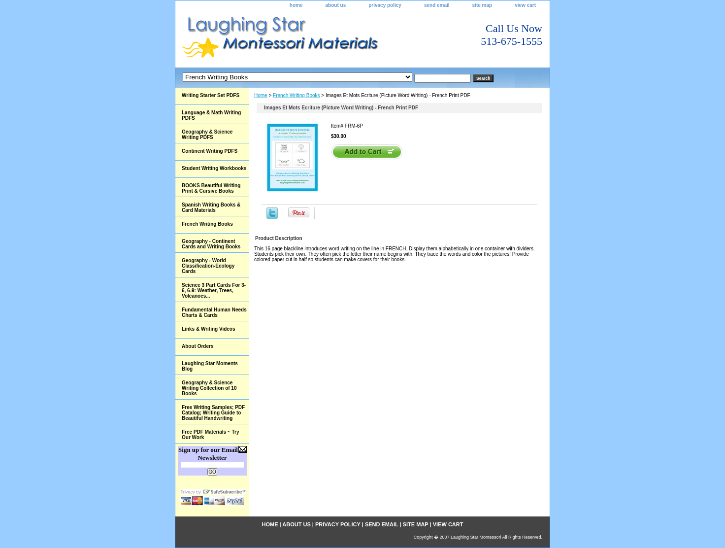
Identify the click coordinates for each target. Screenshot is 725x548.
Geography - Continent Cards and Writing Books (211, 244)
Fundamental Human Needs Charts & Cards (214, 312)
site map (482, 5)
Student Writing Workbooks (214, 168)
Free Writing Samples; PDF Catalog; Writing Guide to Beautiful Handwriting (213, 413)
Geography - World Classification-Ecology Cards (208, 266)
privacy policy (384, 5)
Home (260, 95)
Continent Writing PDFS (209, 151)
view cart (525, 5)
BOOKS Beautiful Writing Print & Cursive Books (211, 188)
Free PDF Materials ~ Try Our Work (210, 434)
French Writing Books (296, 95)
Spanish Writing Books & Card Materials (211, 207)
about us (336, 5)
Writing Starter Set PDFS (210, 95)
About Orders (197, 346)
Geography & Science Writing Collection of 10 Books (209, 388)
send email (437, 5)
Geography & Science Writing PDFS (207, 134)
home (296, 5)
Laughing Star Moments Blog (210, 366)
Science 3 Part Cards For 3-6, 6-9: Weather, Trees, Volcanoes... (214, 290)
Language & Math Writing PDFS (211, 115)
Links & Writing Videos (208, 329)
